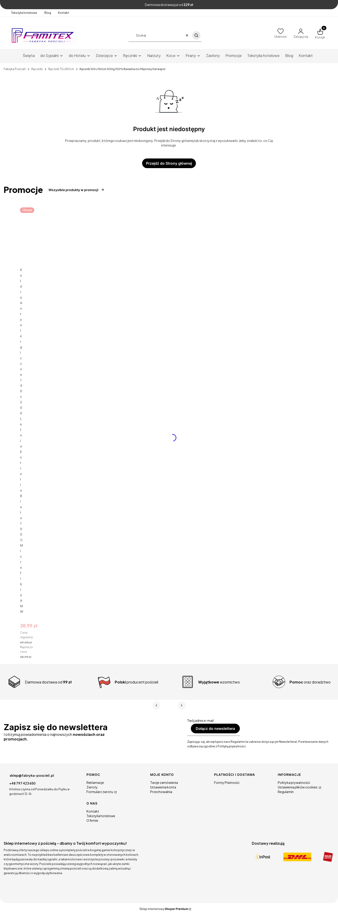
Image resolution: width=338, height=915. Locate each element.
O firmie (92, 820)
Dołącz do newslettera (215, 728)
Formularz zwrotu (100, 792)
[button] (196, 35)
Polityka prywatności (294, 782)
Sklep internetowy (163, 909)
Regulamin (286, 792)
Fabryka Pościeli (15, 69)
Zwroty (92, 787)
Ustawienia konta (163, 787)
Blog (47, 12)
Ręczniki (37, 69)
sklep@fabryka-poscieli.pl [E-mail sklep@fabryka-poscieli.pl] (32, 775)
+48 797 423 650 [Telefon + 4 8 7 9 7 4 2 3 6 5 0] (22, 783)
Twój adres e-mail (200, 720)
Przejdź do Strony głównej (169, 163)
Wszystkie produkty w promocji (76, 190)
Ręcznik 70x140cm (61, 69)
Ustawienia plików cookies (298, 787)
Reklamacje (95, 782)
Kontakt (63, 12)
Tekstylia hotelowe (24, 12)
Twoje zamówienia (164, 782)
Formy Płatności (226, 782)
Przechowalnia (161, 792)
